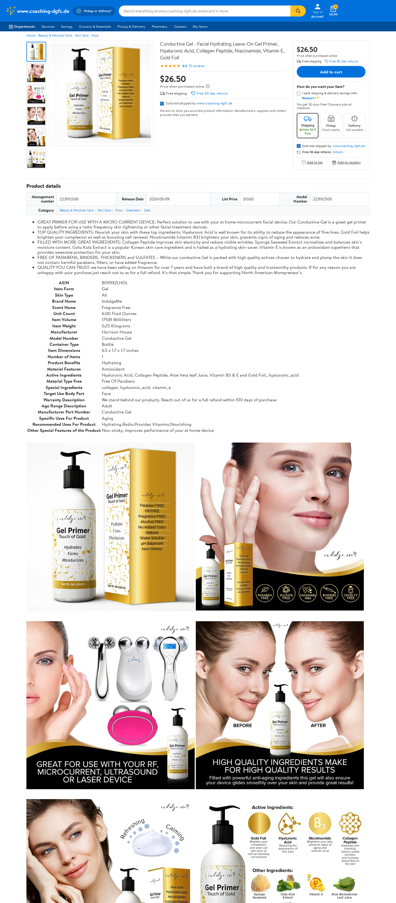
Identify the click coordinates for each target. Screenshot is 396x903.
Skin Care (82, 35)
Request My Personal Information (267, 852)
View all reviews (45, 735)
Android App (330, 837)
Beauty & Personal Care (55, 35)
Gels (147, 210)
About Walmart (17, 829)
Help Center (192, 804)
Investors (13, 852)
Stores (89, 837)
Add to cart (331, 72)
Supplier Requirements (23, 867)
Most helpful (121, 752)
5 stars (93, 696)
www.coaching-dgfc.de (214, 103)
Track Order (226, 804)
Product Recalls (175, 859)
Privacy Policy (253, 837)
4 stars (93, 702)
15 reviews (196, 66)
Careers (180, 26)
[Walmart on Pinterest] (353, 856)
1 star (94, 721)
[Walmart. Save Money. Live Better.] (37, 11)
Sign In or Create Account (146, 804)
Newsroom (14, 844)
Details (338, 152)
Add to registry (346, 162)
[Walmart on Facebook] (324, 856)
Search (359, 752)
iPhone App (330, 829)
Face (95, 35)
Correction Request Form (55, 657)
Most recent (55, 752)
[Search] (298, 10)
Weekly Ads (260, 804)
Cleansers (133, 210)
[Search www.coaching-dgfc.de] (204, 10)
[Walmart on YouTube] (343, 856)
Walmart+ (92, 852)
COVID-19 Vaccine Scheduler (186, 829)
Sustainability (16, 859)
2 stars (93, 715)
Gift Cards (92, 859)
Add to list (312, 162)
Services (48, 26)
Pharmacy (159, 26)
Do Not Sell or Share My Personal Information (305, 882)
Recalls (168, 844)
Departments (22, 26)
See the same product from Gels (343, 622)
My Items (200, 26)
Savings (66, 26)
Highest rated (88, 752)
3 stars (93, 708)
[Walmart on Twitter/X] (334, 856)
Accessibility (173, 852)
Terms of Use (252, 829)
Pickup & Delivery (131, 26)
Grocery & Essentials (95, 26)
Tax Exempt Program (179, 867)
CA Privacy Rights (256, 844)
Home (30, 35)
